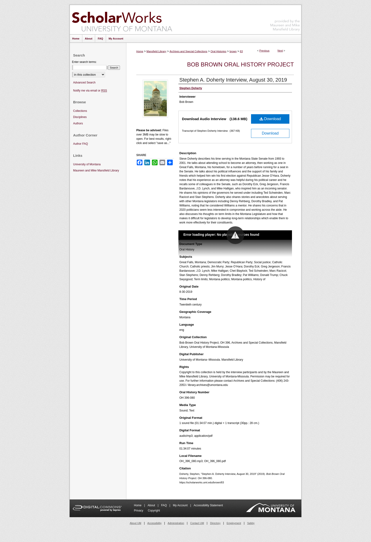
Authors (78, 123)
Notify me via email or (90, 90)
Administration (176, 523)
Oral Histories (218, 51)
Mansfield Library (156, 51)
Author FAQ (80, 143)
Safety (251, 523)
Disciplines (80, 117)
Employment (234, 523)
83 (241, 51)
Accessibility (154, 523)
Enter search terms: (84, 62)
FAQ (164, 505)
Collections (80, 111)
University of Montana (87, 164)
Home (139, 51)
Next (280, 50)
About (152, 505)
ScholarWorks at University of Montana (122, 19)
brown (233, 51)
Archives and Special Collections (189, 51)
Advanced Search (84, 82)
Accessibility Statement (208, 505)
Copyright (154, 510)
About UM (135, 523)
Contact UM (197, 523)
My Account (180, 505)
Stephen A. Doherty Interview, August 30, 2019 (233, 80)
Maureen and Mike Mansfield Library (285, 19)
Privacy (139, 510)
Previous (264, 50)
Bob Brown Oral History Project (240, 64)
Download (270, 119)
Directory (215, 523)
